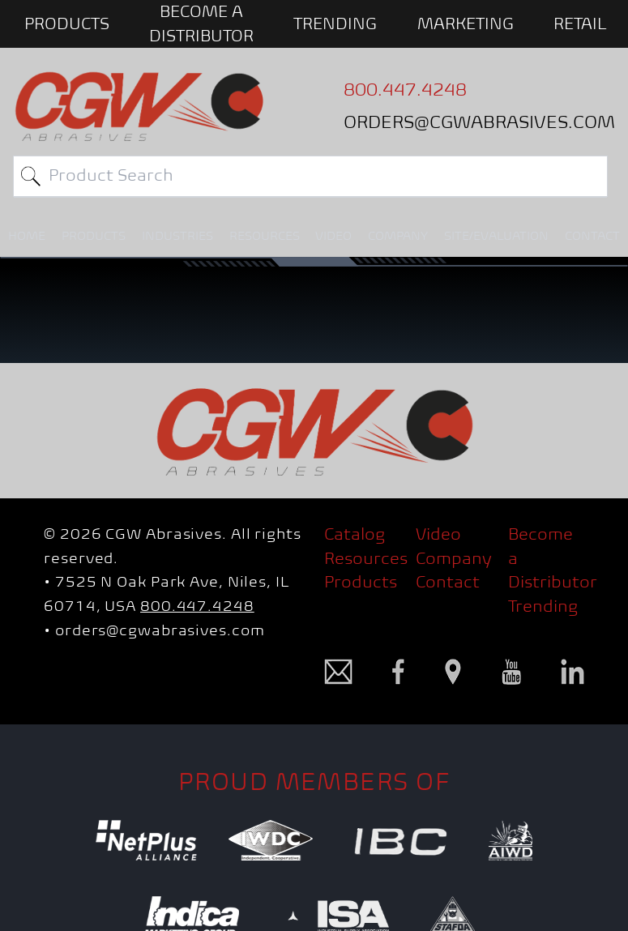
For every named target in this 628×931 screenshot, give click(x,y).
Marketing (465, 23)
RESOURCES (264, 235)
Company (454, 558)
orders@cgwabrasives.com (159, 630)
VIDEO (333, 235)
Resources (366, 558)
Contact (448, 581)
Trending (335, 23)
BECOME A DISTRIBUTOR (201, 23)
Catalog (354, 534)
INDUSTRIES (177, 235)
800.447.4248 (197, 606)
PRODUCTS (66, 23)
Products (360, 581)
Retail (580, 23)
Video (438, 534)
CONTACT (592, 235)
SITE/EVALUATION (496, 235)
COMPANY (398, 235)
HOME (26, 235)
